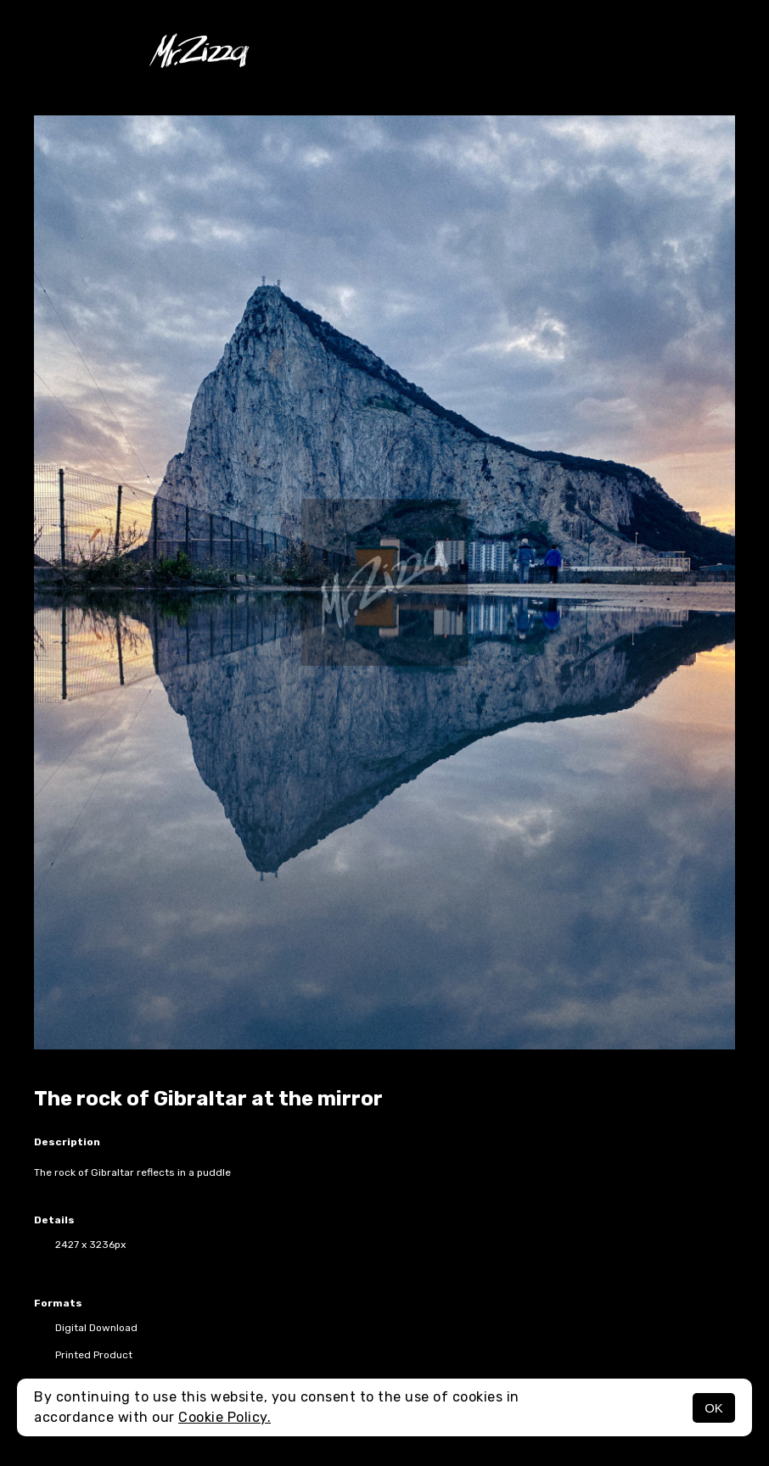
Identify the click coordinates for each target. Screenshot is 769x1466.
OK (713, 1408)
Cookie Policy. (224, 1417)
